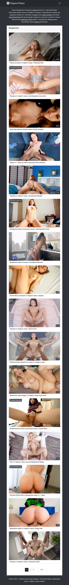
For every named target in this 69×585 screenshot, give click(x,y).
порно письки (47, 15)
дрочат (35, 15)
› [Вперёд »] (45, 570)
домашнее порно (26, 19)
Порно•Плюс (16, 3)
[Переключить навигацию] (59, 3)
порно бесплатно (15, 17)
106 (41, 570)
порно (34, 10)
